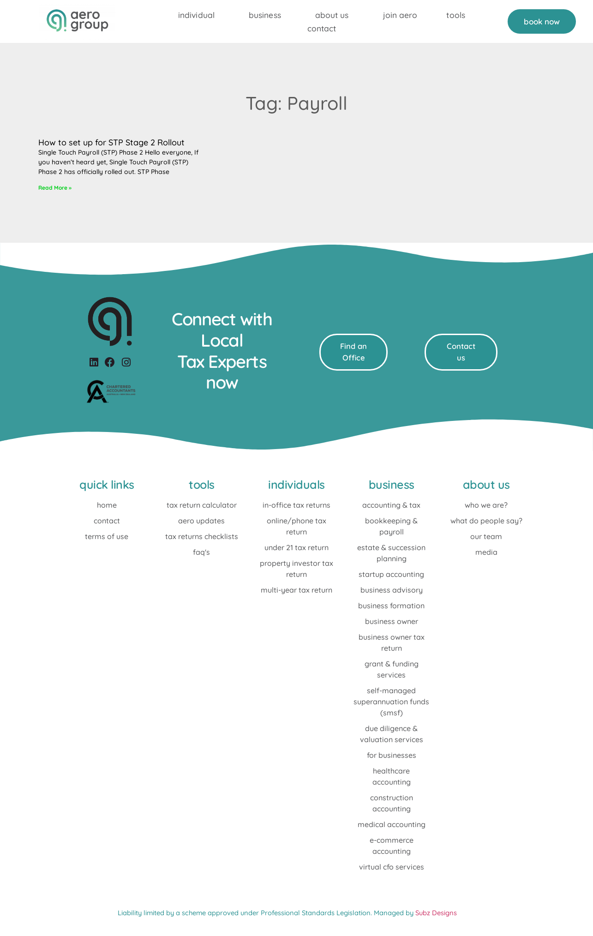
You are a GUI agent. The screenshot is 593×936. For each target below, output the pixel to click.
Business (265, 15)
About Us (332, 15)
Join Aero (400, 15)
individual (196, 15)
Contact (321, 28)
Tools (455, 15)
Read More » (55, 187)
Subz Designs (436, 912)
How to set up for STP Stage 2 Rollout (111, 142)
